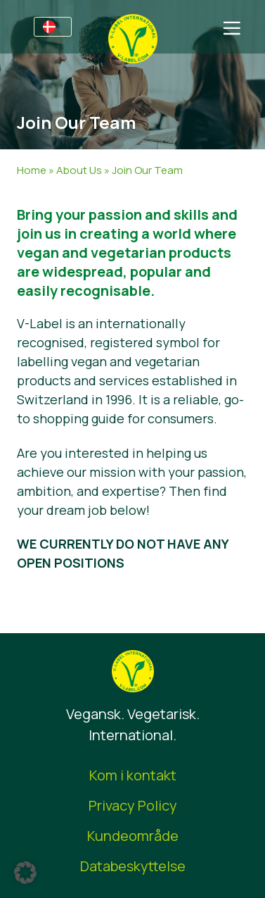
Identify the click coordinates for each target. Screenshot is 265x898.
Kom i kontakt (132, 775)
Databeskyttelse (133, 865)
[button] (25, 872)
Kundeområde (133, 835)
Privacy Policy (133, 805)
